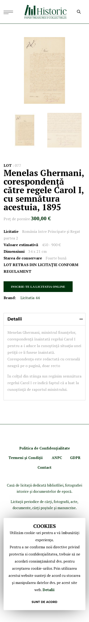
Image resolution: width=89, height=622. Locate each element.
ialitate (63, 448)
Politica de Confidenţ (38, 448)
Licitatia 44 (30, 297)
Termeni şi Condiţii (26, 457)
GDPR (75, 457)
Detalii (48, 589)
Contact (44, 467)
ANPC (57, 457)
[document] (44, 564)
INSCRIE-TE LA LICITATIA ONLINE (38, 286)
